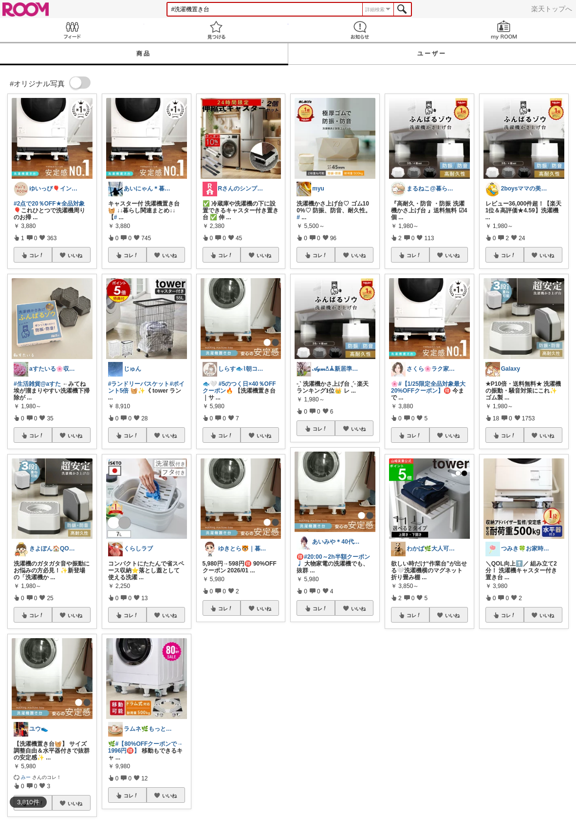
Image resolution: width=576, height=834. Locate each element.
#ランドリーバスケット (139, 383)
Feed (72, 30)
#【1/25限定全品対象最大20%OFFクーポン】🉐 (428, 387)
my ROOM (504, 30)
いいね (75, 255)
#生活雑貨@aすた (37, 383)
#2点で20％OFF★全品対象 (49, 203)
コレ (36, 255)
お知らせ (360, 30)
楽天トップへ (551, 9)
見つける (216, 30)
